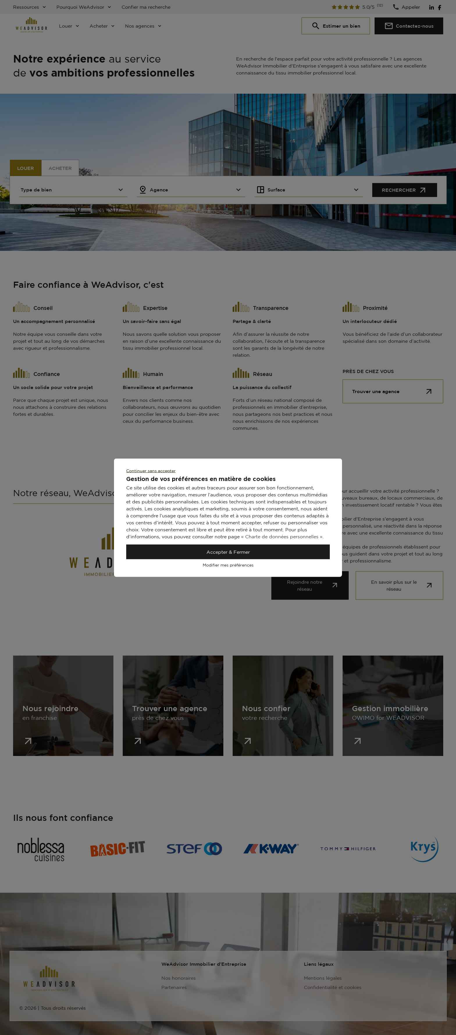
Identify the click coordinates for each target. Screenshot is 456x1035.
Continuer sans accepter (151, 470)
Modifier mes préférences (228, 564)
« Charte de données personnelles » (282, 536)
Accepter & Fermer (228, 551)
